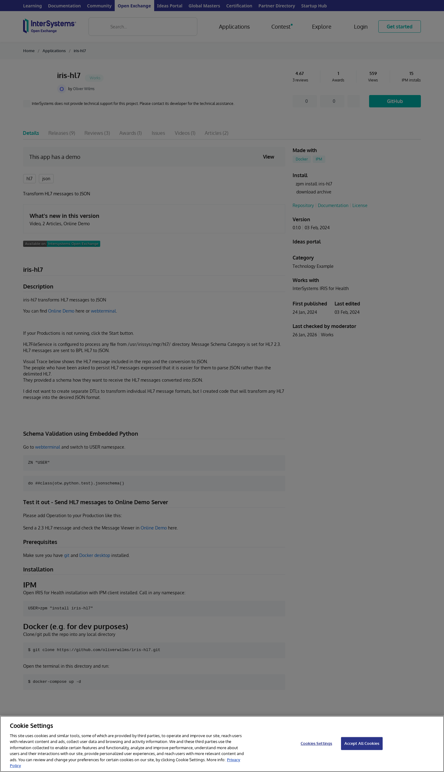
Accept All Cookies (361, 743)
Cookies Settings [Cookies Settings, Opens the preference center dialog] (316, 743)
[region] (222, 744)
